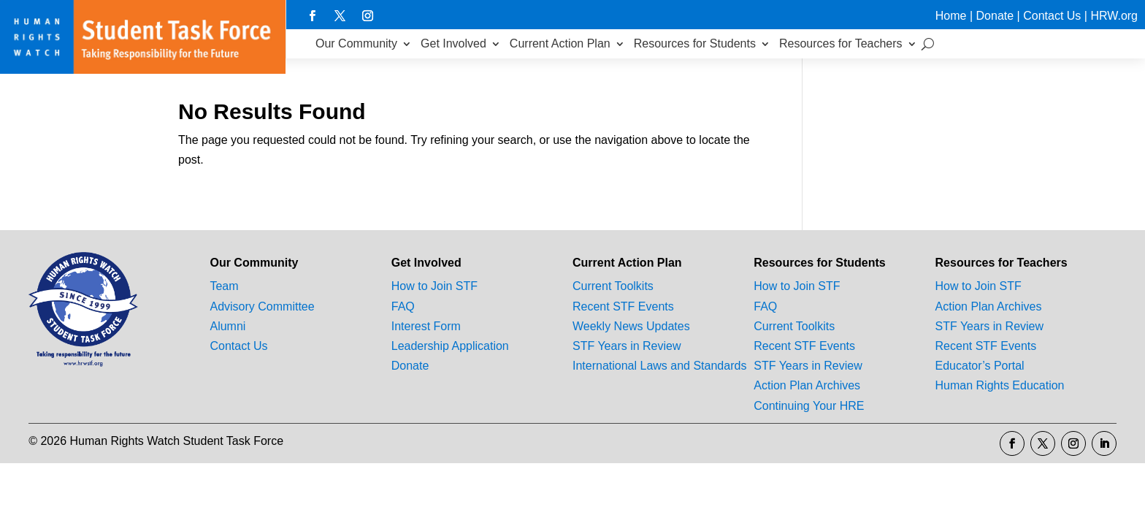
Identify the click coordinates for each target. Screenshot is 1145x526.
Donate (995, 15)
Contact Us (1052, 15)
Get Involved (453, 43)
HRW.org (1114, 15)
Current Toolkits (613, 286)
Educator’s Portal (980, 365)
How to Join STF (434, 286)
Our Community (356, 43)
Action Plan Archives (807, 385)
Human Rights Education (1000, 385)
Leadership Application (450, 346)
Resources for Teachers (841, 43)
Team (224, 286)
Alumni (227, 326)
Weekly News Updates (631, 326)
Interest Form (426, 326)
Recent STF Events (623, 306)
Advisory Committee (262, 306)
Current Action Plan (560, 43)
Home (951, 15)
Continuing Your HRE (809, 406)
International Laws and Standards (659, 365)
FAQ (403, 306)
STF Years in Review (626, 346)
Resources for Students (695, 43)
